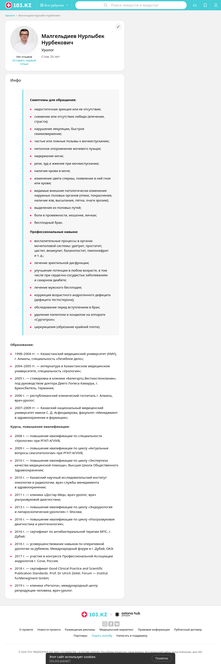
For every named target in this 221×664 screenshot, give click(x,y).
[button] (55, 5)
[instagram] (104, 624)
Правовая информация (154, 629)
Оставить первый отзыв (24, 62)
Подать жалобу (102, 635)
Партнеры (80, 635)
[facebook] (111, 624)
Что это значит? (59, 660)
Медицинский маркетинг (116, 629)
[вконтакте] (117, 624)
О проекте (26, 629)
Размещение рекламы (80, 629)
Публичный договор (188, 629)
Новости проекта (48, 629)
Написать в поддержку (132, 635)
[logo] (18, 5)
